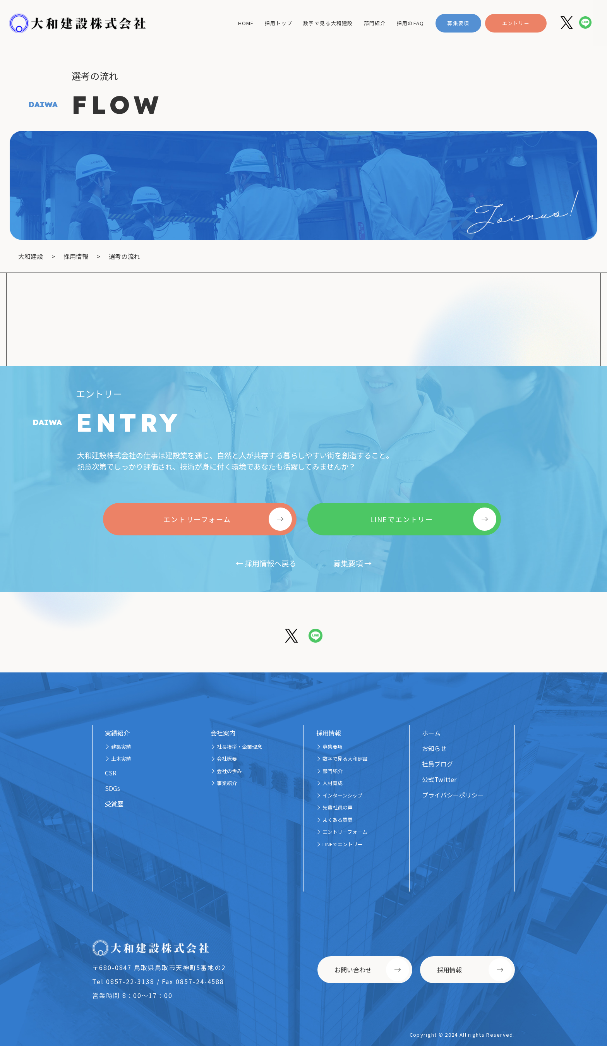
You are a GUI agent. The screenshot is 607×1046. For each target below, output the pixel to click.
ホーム (431, 732)
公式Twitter (439, 779)
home (246, 23)
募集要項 (458, 23)
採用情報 (328, 732)
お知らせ (434, 748)
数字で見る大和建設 (328, 23)
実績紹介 (117, 732)
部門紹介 (375, 23)
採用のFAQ (410, 23)
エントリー (516, 23)
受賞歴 (114, 803)
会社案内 (223, 732)
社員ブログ (437, 763)
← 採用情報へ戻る (266, 563)
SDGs (112, 788)
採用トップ (278, 23)
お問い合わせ (353, 969)
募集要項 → (352, 563)
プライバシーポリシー (453, 794)
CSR (111, 772)
